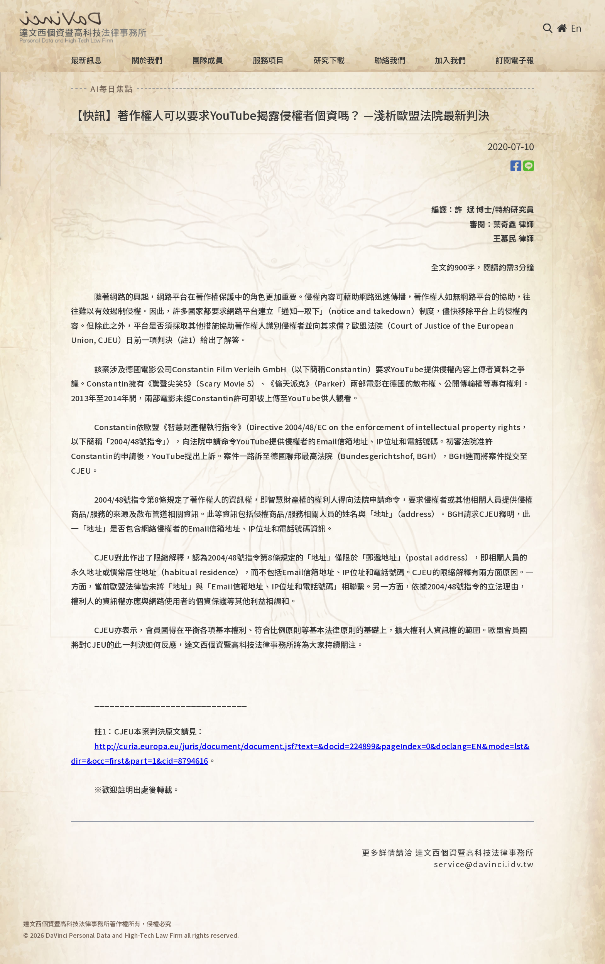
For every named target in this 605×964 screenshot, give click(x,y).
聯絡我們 (389, 60)
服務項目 (268, 60)
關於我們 (147, 60)
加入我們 (450, 60)
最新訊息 (86, 60)
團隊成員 (207, 60)
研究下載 (329, 60)
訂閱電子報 (514, 60)
